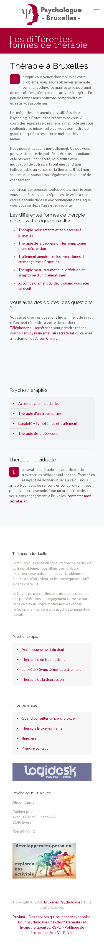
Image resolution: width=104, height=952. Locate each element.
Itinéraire (29, 738)
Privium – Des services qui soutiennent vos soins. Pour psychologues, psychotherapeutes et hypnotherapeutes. (52, 922)
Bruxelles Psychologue (62, 902)
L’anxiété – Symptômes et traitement (47, 423)
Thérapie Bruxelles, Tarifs (42, 728)
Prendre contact (35, 748)
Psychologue (20, 357)
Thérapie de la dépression (39, 433)
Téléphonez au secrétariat (31, 328)
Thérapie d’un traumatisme (40, 413)
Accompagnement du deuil (39, 403)
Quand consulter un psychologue (48, 718)
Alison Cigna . (46, 338)
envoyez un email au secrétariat (49, 333)
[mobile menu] (96, 11)
